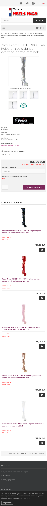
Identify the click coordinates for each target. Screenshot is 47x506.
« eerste (12, 453)
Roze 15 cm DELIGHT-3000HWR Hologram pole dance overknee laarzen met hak (21, 328)
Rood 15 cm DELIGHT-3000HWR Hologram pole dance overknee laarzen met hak (21, 280)
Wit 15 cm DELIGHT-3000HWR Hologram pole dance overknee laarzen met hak (23, 425)
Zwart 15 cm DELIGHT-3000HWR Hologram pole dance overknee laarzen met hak (21, 231)
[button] (23, 171)
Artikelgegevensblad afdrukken (14, 151)
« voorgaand (21, 453)
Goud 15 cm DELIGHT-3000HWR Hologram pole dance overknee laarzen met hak (21, 376)
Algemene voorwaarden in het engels (14, 472)
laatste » (42, 453)
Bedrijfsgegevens (8, 480)
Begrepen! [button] (7, 503)
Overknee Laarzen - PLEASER (10, 145)
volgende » (33, 453)
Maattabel (8, 155)
